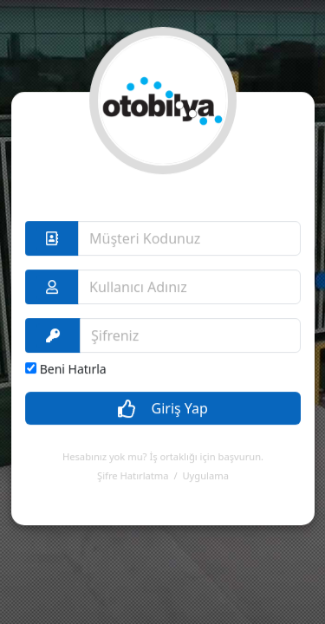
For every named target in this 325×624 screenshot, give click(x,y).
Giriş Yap (162, 396)
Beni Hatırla (73, 356)
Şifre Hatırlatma (132, 462)
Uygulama (205, 462)
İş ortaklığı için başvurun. (206, 443)
